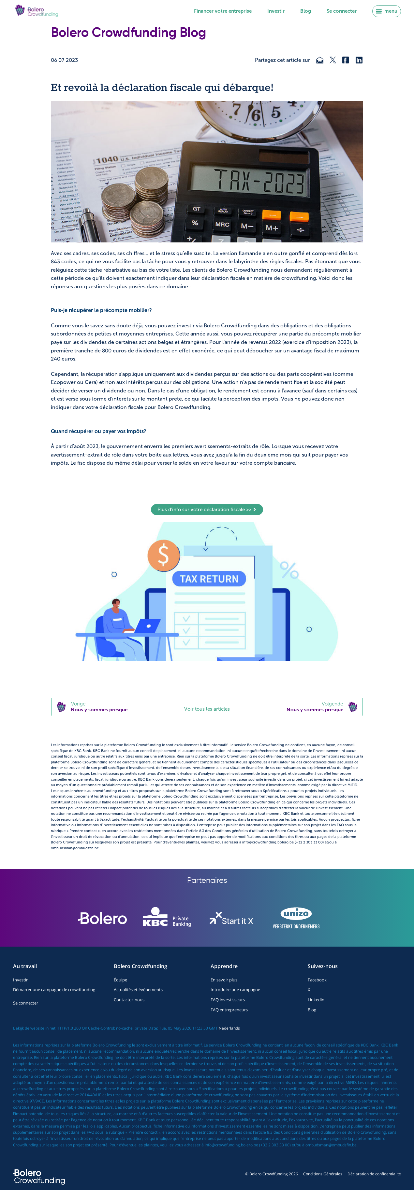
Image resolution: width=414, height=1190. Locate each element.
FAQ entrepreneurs (229, 1010)
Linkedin (316, 1000)
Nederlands (229, 1028)
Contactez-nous (129, 1000)
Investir (276, 11)
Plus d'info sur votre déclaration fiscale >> (207, 510)
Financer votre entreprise (223, 11)
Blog (305, 11)
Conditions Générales (322, 1174)
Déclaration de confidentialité (374, 1174)
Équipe (120, 980)
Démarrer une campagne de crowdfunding (54, 989)
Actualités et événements (138, 989)
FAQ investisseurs (228, 1000)
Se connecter (342, 11)
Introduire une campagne (235, 989)
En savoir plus (224, 980)
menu (386, 11)
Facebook (317, 980)
